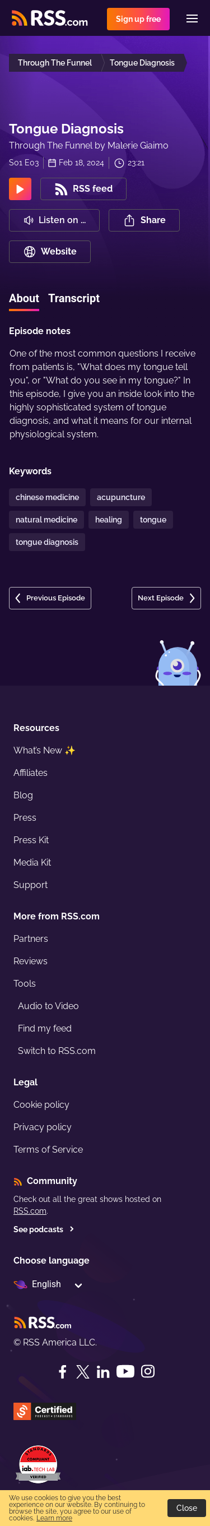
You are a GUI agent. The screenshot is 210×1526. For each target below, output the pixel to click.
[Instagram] (148, 1371)
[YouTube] (125, 1371)
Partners (30, 938)
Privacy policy (42, 1127)
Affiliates (30, 772)
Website (50, 251)
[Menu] (192, 18)
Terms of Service (48, 1149)
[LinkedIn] (103, 1372)
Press (24, 817)
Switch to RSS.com (57, 1051)
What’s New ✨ (44, 750)
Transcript (74, 298)
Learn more (54, 1518)
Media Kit (32, 862)
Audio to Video (48, 1006)
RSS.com (29, 1210)
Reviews (30, 961)
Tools (24, 983)
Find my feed (45, 1028)
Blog (23, 795)
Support (30, 885)
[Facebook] (62, 1372)
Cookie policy (41, 1104)
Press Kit (31, 840)
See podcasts (43, 1229)
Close (186, 1508)
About (24, 298)
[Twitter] (83, 1372)
